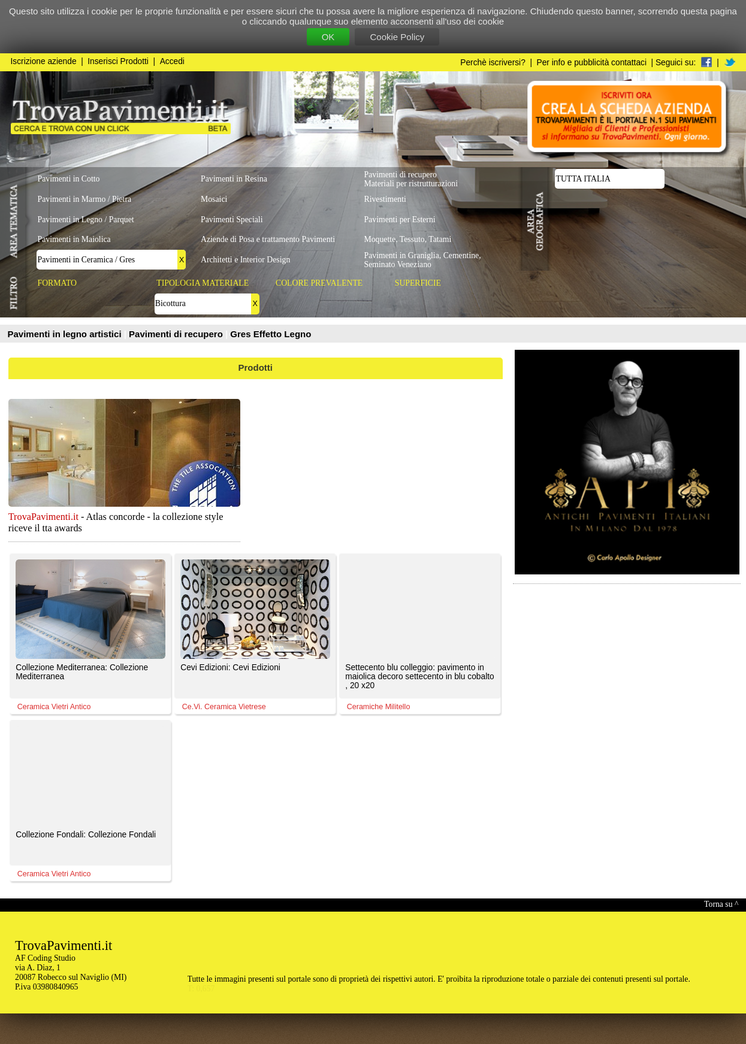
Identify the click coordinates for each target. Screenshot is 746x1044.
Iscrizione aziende (44, 61)
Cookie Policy (397, 37)
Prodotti (255, 367)
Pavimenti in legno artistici (66, 334)
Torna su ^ (721, 904)
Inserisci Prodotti (118, 61)
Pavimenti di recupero (177, 334)
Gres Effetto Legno (270, 334)
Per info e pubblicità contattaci (592, 62)
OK (328, 37)
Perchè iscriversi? (492, 62)
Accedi (172, 61)
